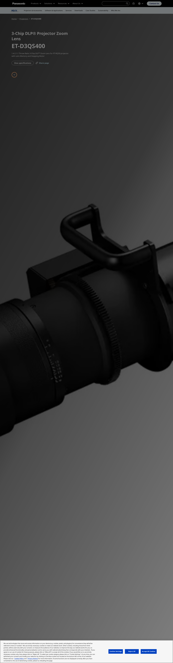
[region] (86, 651)
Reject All (131, 651)
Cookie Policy (19, 659)
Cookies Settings (116, 651)
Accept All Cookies (148, 651)
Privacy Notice (33, 659)
